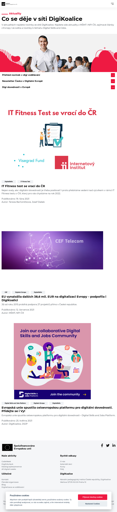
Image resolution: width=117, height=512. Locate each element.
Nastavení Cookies (92, 504)
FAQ (62, 469)
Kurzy (62, 467)
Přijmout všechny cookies (93, 497)
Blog (4, 485)
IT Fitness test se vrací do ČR (23, 186)
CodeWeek (6, 461)
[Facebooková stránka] (103, 446)
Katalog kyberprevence (12, 467)
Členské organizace (10, 482)
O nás (62, 461)
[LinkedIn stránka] (113, 446)
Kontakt (5, 479)
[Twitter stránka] (109, 446)
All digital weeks (9, 469)
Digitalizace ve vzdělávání (13, 487)
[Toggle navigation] (112, 4)
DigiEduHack (7, 464)
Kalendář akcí (66, 464)
